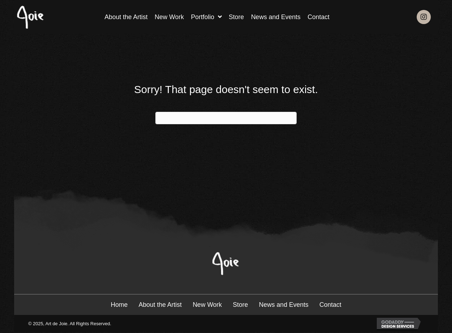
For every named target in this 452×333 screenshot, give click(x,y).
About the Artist (160, 304)
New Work (207, 304)
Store (240, 304)
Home (119, 304)
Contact (330, 304)
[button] (424, 17)
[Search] (226, 118)
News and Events (283, 304)
